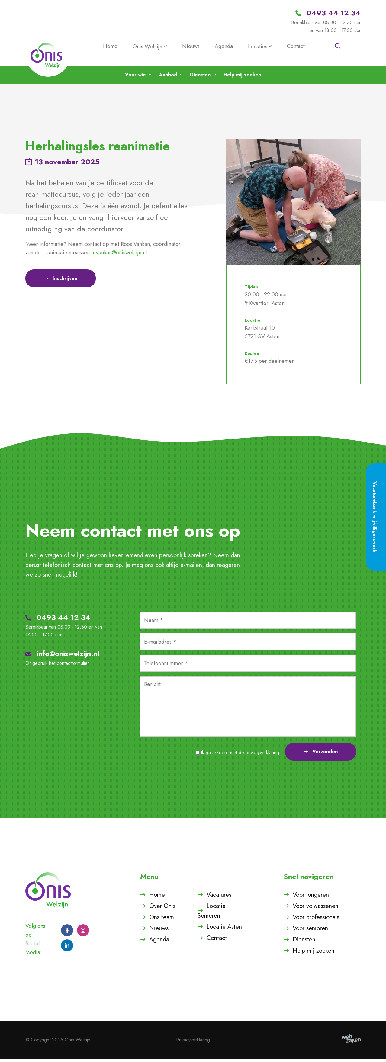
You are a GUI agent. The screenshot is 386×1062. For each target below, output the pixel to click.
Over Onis (162, 908)
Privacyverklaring (193, 1042)
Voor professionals (316, 920)
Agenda (224, 46)
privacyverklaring (262, 755)
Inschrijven (60, 282)
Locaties (257, 46)
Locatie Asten (224, 929)
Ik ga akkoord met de (240, 755)
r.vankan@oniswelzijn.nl (120, 255)
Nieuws (191, 46)
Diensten (304, 942)
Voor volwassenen (315, 908)
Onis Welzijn (147, 46)
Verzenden (321, 754)
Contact (296, 46)
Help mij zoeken (313, 953)
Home (110, 46)
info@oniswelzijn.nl (62, 656)
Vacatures (219, 897)
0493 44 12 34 (58, 620)
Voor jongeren (311, 897)
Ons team (161, 920)
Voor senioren (310, 931)
